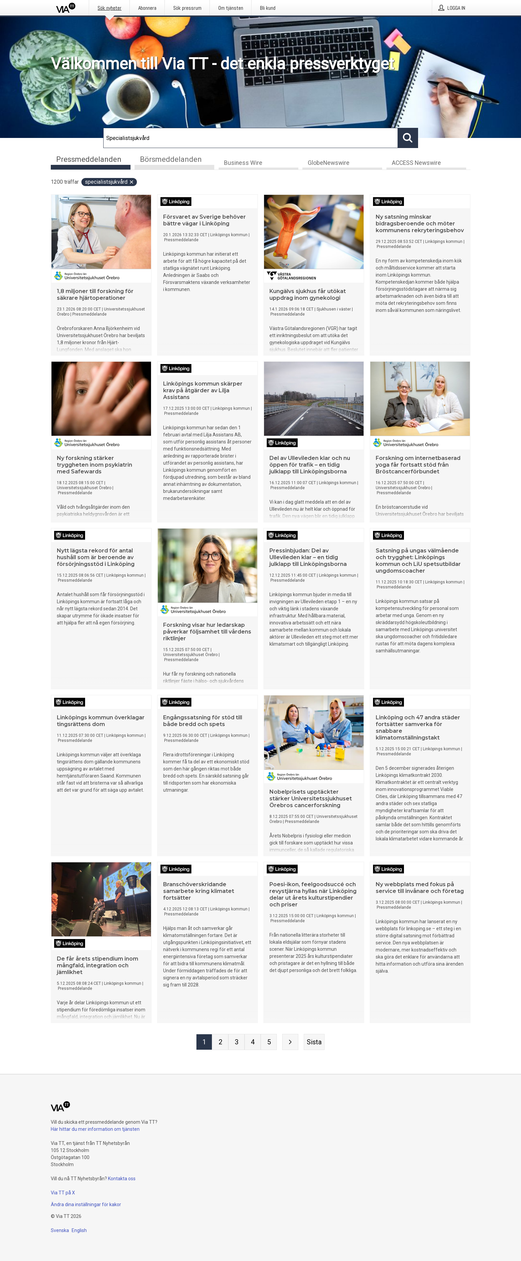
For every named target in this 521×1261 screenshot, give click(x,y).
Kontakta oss (122, 1178)
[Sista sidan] (314, 1043)
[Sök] (250, 138)
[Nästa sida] (290, 1043)
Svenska (60, 1230)
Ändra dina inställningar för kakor (86, 1204)
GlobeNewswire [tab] (328, 163)
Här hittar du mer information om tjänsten (95, 1129)
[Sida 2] (220, 1043)
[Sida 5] (269, 1043)
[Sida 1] (204, 1043)
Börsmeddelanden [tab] (171, 159)
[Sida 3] (236, 1043)
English (79, 1230)
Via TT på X (63, 1192)
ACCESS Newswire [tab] (416, 163)
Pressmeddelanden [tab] (88, 159)
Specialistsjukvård (109, 182)
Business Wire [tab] (243, 163)
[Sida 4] (253, 1043)
